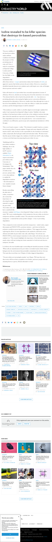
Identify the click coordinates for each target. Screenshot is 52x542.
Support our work (28, 532)
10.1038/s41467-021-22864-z (38, 269)
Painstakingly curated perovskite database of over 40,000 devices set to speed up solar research (9, 359)
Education (42, 1)
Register (26, 423)
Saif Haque (17, 212)
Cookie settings (10, 537)
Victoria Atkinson (9, 462)
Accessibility (32, 523)
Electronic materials (11, 306)
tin (35, 97)
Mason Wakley (42, 462)
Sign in (19, 423)
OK (10, 534)
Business (4, 480)
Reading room (16, 12)
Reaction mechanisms (18, 312)
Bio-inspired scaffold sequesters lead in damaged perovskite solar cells (42, 359)
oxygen (17, 82)
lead (15, 92)
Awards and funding (44, 529)
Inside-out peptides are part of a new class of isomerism (8, 458)
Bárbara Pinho (25, 364)
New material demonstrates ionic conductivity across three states (44, 289)
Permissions (39, 523)
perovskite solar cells (23, 309)
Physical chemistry (43, 309)
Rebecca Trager (25, 464)
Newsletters (5, 12)
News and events (25, 529)
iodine (43, 82)
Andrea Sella (25, 389)
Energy (20, 306)
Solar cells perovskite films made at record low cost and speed (9, 385)
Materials (32, 306)
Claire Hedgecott (43, 364)
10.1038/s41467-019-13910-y (34, 270)
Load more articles (26, 399)
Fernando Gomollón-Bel (13, 39)
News (2, 27)
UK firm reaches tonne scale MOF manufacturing (43, 297)
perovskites (34, 309)
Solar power (29, 312)
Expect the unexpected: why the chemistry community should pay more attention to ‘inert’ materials (25, 485)
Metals (38, 306)
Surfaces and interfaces (40, 312)
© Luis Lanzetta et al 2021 (27, 200)
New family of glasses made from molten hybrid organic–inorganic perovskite (25, 359)
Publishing (36, 1)
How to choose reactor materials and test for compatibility (8, 484)
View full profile (11, 300)
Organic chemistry (10, 309)
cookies (45, 536)
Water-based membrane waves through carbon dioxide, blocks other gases (42, 386)
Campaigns (34, 529)
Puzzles (22, 12)
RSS (32, 515)
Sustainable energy (10, 315)
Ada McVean (41, 391)
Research (4, 355)
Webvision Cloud (29, 540)
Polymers (8, 312)
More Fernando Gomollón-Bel (37, 273)
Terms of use (25, 523)
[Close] (18, 516)
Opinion (21, 382)
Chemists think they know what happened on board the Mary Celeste (42, 458)
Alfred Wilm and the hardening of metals (24, 384)
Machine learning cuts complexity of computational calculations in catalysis (43, 280)
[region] (10, 528)
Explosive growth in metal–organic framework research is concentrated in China (43, 484)
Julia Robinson (25, 491)
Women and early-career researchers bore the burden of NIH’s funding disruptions (25, 458)
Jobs (11, 12)
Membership (48, 1)
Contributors (26, 515)
